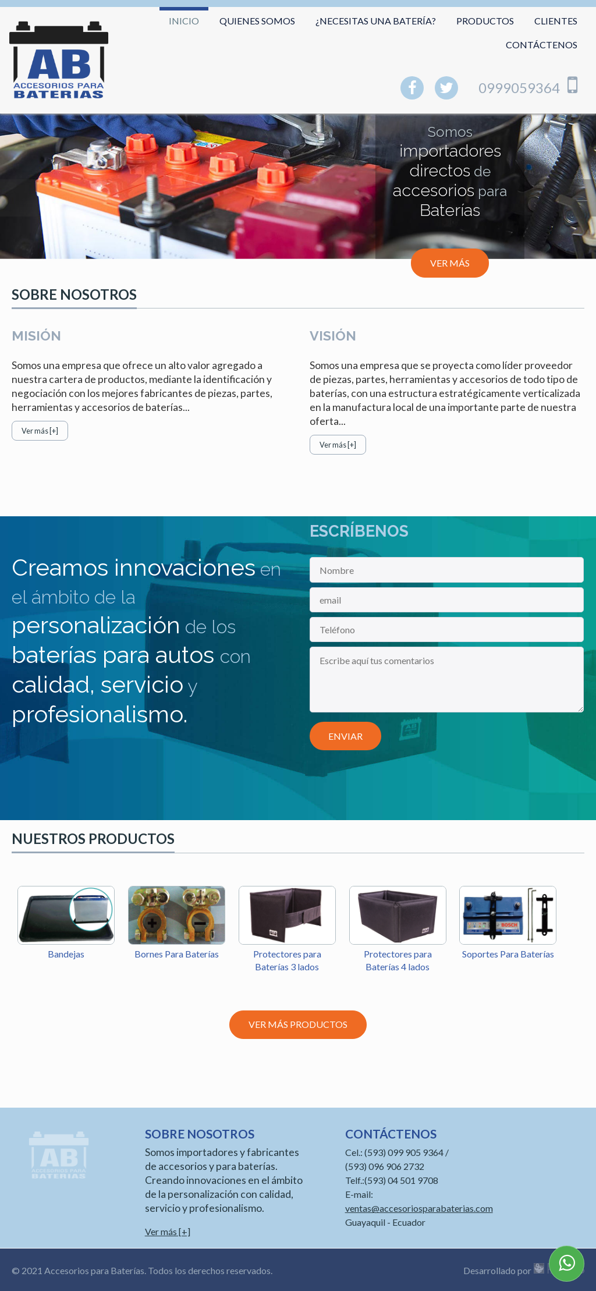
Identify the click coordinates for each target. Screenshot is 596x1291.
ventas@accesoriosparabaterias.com (419, 1208)
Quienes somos (257, 20)
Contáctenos (541, 44)
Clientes (555, 20)
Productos (485, 20)
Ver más (450, 262)
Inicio (184, 20)
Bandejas (66, 953)
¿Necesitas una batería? (375, 20)
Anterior (18, 198)
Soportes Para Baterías (508, 953)
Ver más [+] (40, 430)
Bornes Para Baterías (176, 953)
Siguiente (577, 198)
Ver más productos (298, 1024)
